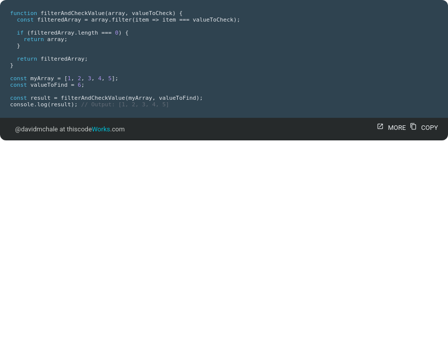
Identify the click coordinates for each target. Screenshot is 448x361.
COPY (422, 127)
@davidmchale (36, 129)
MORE (390, 127)
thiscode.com (96, 129)
